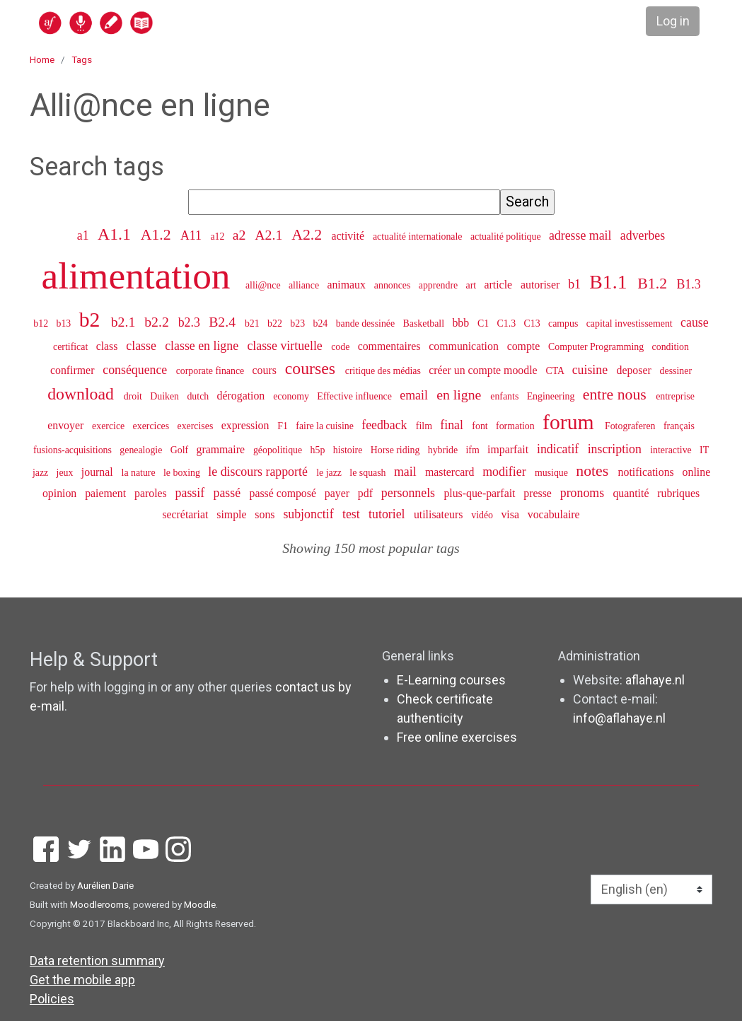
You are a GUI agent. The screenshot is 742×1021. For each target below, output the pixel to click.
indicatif (559, 449)
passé (229, 493)
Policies (52, 998)
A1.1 (116, 234)
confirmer (73, 370)
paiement (107, 493)
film (425, 426)
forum (571, 422)
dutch (199, 396)
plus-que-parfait (481, 493)
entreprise (675, 396)
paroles (152, 493)
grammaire (222, 449)
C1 (484, 323)
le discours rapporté (259, 472)
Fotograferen (631, 426)
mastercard (451, 472)
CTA (555, 371)
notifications (647, 472)
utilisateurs (439, 514)
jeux (66, 472)
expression (246, 425)
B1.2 (654, 283)
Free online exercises (457, 737)
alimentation (140, 276)
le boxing (182, 472)
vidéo (483, 515)
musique (552, 472)
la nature (140, 472)
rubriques (678, 493)
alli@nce (264, 285)
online (697, 472)
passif (191, 493)
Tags (81, 59)
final (453, 425)
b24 (321, 323)
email (415, 395)
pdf (367, 493)
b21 (253, 323)
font (481, 426)
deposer (635, 370)
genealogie (142, 450)
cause (694, 322)
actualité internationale (419, 236)
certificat (72, 347)
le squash (368, 472)
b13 (65, 323)
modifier (505, 472)
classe (142, 346)
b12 (41, 323)
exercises (197, 426)
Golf (180, 450)
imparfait (509, 449)
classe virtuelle (286, 346)
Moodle (200, 904)
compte (525, 346)
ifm (473, 450)
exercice (109, 426)
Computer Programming (597, 347)
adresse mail (582, 235)
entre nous (617, 394)
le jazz (330, 472)
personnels (410, 493)
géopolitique (279, 450)
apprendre (439, 285)
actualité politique (506, 236)
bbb (462, 323)
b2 (92, 319)
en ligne (460, 394)
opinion (60, 493)
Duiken (165, 396)
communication (465, 346)
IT (704, 450)
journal (98, 472)
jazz (42, 472)
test (352, 514)
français (679, 426)
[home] (151, 22)
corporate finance (211, 371)
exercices (152, 426)
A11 (192, 235)
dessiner (676, 371)
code (341, 347)
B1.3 (688, 284)
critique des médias (384, 371)
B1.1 (610, 282)
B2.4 (224, 321)
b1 (576, 284)
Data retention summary (97, 960)
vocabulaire (554, 514)
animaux (347, 285)
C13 (533, 323)
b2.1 (125, 321)
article (500, 285)
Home (42, 59)
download (82, 394)
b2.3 (191, 322)
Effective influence (355, 396)
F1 (283, 426)
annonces (393, 285)
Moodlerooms (99, 904)
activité (349, 236)
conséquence (136, 370)
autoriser (541, 285)
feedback (385, 425)
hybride (444, 450)
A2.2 (308, 234)
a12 (218, 236)
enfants (505, 396)
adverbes (642, 235)
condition (670, 347)
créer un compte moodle (484, 370)
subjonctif (310, 514)
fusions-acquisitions (73, 450)
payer (338, 493)
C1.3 (507, 323)
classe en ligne (203, 346)
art (472, 285)
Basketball (425, 323)
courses (312, 368)
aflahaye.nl (655, 679)
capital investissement (630, 323)
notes (594, 470)
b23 (298, 323)
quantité (632, 493)
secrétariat (186, 514)
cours (266, 370)
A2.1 (270, 235)
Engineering (552, 396)
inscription (616, 449)
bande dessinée (367, 323)
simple (232, 514)
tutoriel (388, 514)
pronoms (584, 493)
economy (292, 396)
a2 (241, 235)
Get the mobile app (82, 979)
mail (406, 472)
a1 (84, 235)
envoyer (66, 425)
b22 (275, 323)
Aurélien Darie (105, 885)
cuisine (591, 370)
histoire (349, 450)
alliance (305, 285)
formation (516, 426)
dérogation (242, 396)
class (108, 346)
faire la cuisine (326, 426)
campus (564, 323)
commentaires (391, 346)
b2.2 (158, 321)
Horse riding (396, 450)
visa (511, 514)
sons (266, 514)
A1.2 (158, 234)
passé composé (283, 493)
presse (539, 493)
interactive (672, 450)
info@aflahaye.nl (619, 718)
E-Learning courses (451, 679)
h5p (319, 450)
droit (134, 396)
